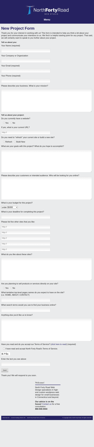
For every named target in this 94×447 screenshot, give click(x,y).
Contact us (46, 429)
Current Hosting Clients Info (18, 442)
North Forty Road (76, 442)
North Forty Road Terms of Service (36, 442)
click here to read (58, 369)
